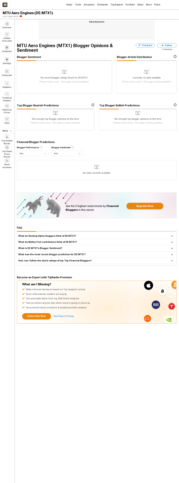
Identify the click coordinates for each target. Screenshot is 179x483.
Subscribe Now (36, 316)
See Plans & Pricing (64, 316)
